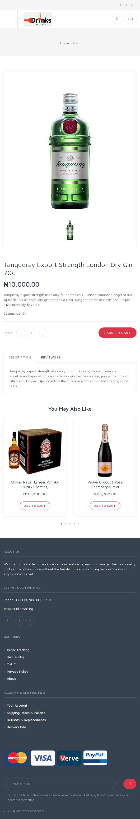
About (11, 678)
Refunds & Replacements (26, 720)
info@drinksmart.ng (18, 609)
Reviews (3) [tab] (51, 357)
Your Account (17, 705)
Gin (24, 313)
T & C (11, 664)
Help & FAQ (15, 657)
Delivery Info (16, 727)
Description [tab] (20, 357)
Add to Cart (117, 333)
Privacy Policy (17, 671)
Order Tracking (18, 650)
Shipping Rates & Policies (26, 713)
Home (64, 43)
